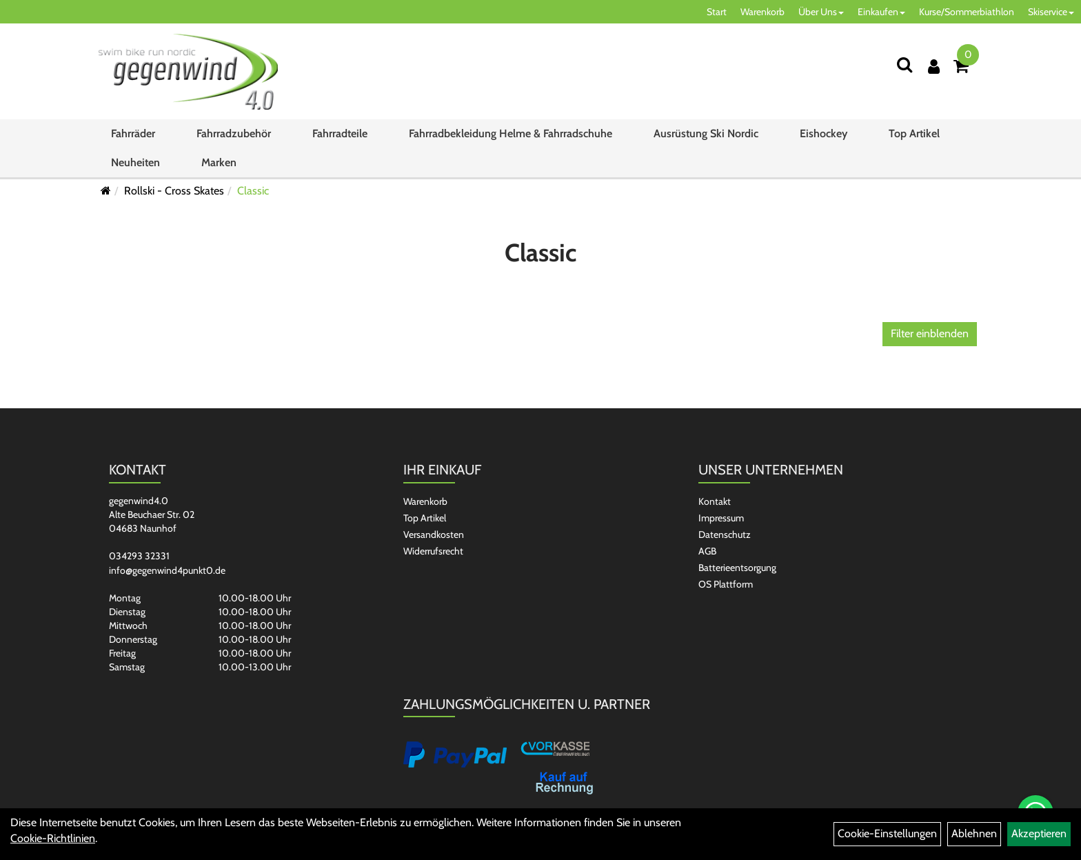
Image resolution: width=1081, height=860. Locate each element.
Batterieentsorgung (737, 567)
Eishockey (823, 133)
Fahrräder (133, 133)
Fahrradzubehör (233, 133)
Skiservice (1051, 12)
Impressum (721, 518)
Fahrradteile (339, 133)
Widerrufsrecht (433, 551)
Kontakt (714, 501)
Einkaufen (881, 12)
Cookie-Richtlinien (52, 838)
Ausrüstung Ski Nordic (706, 133)
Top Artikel (914, 133)
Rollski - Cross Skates (174, 190)
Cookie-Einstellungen (887, 833)
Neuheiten (135, 162)
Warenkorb (762, 12)
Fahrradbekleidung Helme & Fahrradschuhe (510, 133)
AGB (707, 551)
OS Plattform (725, 584)
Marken (218, 162)
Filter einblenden (930, 333)
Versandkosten (433, 534)
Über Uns (821, 12)
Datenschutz (724, 534)
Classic (253, 190)
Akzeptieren (1039, 833)
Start (717, 12)
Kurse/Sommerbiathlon (966, 12)
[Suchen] (904, 64)
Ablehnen (974, 833)
